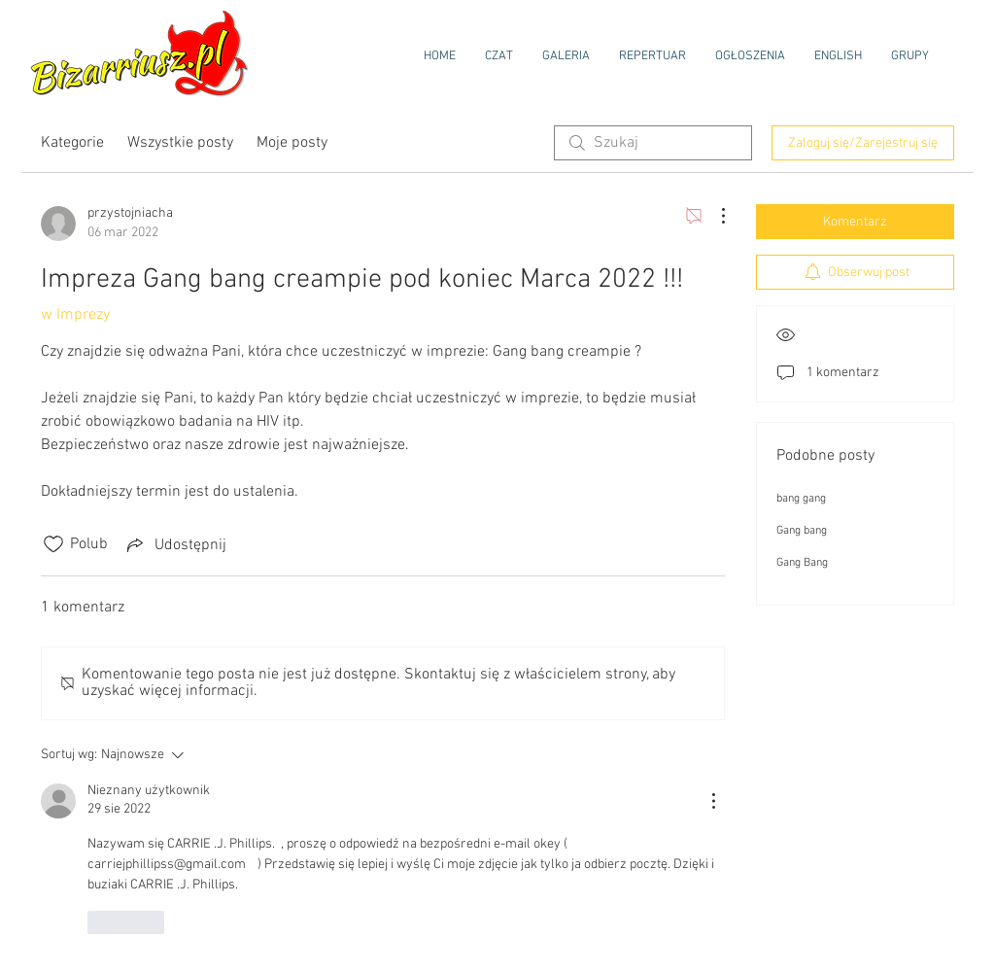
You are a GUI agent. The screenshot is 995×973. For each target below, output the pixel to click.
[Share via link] (174, 544)
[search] (653, 142)
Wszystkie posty (180, 143)
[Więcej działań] (713, 215)
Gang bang (801, 531)
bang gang (801, 498)
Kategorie (72, 143)
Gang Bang (802, 563)
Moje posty (292, 143)
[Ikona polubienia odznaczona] (53, 544)
